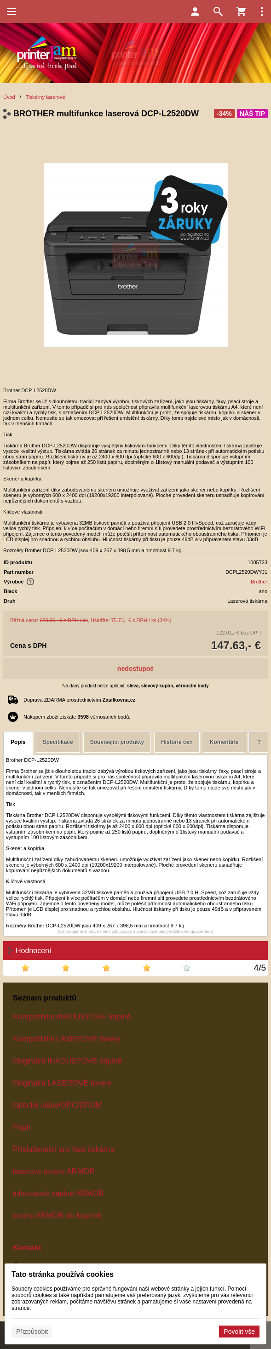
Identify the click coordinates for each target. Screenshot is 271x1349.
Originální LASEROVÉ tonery (62, 1083)
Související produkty (117, 742)
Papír (22, 1127)
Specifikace (58, 742)
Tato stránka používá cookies (63, 1274)
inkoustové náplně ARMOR (58, 1193)
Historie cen (177, 742)
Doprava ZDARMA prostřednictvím (79, 700)
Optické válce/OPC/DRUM (57, 1105)
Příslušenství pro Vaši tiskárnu (64, 1149)
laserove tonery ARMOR (54, 1171)
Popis (18, 742)
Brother (259, 581)
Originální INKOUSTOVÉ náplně (67, 1061)
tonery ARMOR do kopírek (57, 1215)
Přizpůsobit (32, 1331)
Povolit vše (239, 1331)
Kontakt (27, 1247)
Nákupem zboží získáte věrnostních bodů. (76, 717)
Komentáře (224, 742)
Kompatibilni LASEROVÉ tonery (67, 1039)
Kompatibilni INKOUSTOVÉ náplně (72, 1016)
